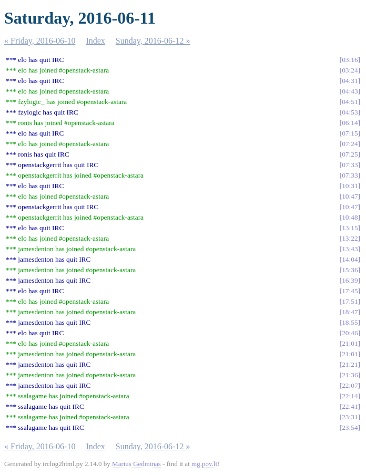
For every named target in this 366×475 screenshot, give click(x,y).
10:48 (350, 217)
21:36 (350, 375)
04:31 (350, 81)
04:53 (350, 112)
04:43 (350, 91)
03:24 (350, 70)
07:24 (350, 144)
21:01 (350, 343)
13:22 (350, 238)
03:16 (350, 60)
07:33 (350, 165)
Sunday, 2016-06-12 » (153, 40)
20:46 (350, 333)
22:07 (350, 385)
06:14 (350, 123)
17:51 (350, 301)
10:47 (350, 196)
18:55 (350, 322)
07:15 (350, 133)
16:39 (350, 280)
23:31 (350, 417)
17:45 (350, 291)
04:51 (350, 102)
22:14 (350, 396)
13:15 (350, 228)
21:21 (350, 364)
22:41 (350, 406)
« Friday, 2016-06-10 (39, 40)
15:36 (350, 270)
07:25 (350, 154)
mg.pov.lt (204, 464)
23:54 (350, 427)
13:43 (350, 249)
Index (95, 40)
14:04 (350, 259)
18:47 (350, 312)
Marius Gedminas (136, 464)
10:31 (350, 186)
